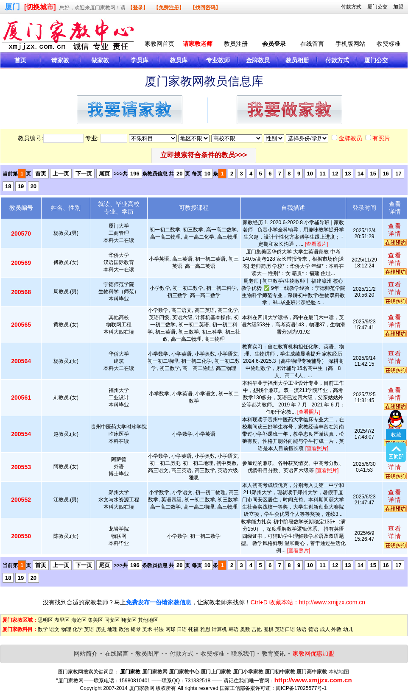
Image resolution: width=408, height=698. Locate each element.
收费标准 (388, 43)
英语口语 (285, 629)
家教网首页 (159, 43)
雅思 (205, 629)
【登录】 (138, 8)
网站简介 (86, 653)
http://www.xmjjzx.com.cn (313, 680)
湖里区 (62, 620)
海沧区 (79, 620)
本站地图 (339, 672)
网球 (170, 629)
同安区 (112, 620)
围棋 (268, 629)
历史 (101, 629)
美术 (147, 629)
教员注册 (236, 43)
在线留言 (312, 43)
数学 (43, 629)
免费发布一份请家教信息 (158, 602)
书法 (159, 629)
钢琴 (136, 629)
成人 (325, 629)
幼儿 (348, 629)
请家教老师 (197, 43)
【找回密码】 (205, 8)
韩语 (234, 629)
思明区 (45, 620)
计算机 (219, 629)
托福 (193, 629)
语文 (54, 629)
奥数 (245, 629)
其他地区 (148, 620)
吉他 (257, 629)
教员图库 (147, 653)
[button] (203, 155)
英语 (89, 629)
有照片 (381, 138)
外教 (336, 629)
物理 (66, 629)
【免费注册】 (169, 8)
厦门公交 (377, 7)
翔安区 (129, 620)
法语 (301, 629)
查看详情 (395, 229)
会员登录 (274, 43)
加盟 (398, 7)
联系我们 (243, 653)
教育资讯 (273, 653)
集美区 (95, 620)
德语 (313, 629)
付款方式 (351, 7)
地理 (112, 629)
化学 (78, 629)
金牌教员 (350, 138)
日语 (182, 629)
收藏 (396, 408)
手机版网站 (350, 43)
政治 (124, 629)
